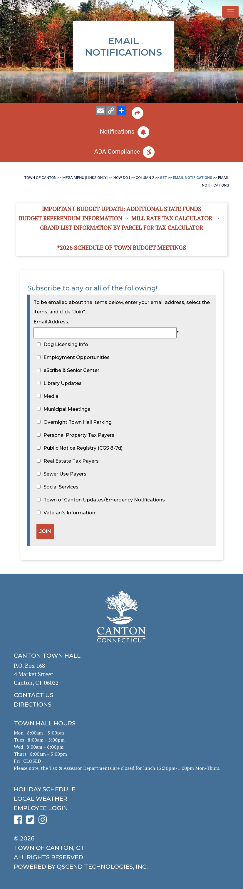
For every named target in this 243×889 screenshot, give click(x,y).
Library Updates (62, 383)
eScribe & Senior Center (71, 370)
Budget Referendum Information (70, 218)
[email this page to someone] (100, 110)
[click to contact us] (121, 695)
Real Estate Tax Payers (71, 461)
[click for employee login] (121, 808)
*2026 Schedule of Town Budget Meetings (121, 248)
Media (50, 396)
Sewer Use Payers (64, 474)
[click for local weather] (121, 798)
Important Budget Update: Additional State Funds (121, 209)
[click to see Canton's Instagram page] (44, 821)
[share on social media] (121, 110)
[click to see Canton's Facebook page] (19, 821)
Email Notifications (192, 177)
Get (163, 177)
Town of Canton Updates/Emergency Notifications (104, 500)
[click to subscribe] (121, 132)
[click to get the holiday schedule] (121, 789)
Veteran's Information (69, 513)
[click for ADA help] (121, 152)
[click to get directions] (121, 704)
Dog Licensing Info (65, 344)
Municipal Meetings (66, 409)
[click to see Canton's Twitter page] (31, 821)
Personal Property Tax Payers (78, 435)
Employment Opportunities (76, 357)
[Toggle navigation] (230, 12)
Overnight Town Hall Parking (77, 422)
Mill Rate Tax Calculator (171, 218)
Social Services (60, 487)
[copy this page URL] (111, 110)
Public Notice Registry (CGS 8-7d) (83, 448)
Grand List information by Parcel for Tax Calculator (121, 227)
